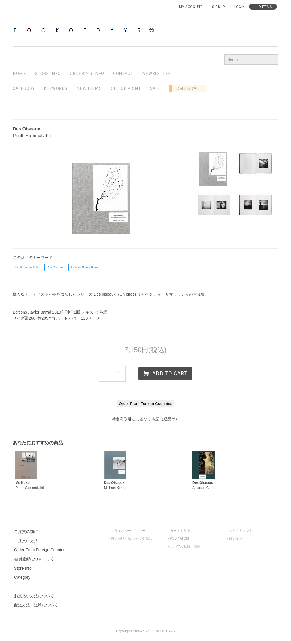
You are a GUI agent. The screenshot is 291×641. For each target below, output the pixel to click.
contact (123, 73)
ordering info (87, 73)
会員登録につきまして (34, 559)
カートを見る (180, 531)
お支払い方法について (34, 596)
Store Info (23, 568)
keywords (55, 88)
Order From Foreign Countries (41, 549)
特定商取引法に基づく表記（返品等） (145, 419)
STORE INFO (48, 73)
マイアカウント (241, 531)
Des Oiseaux (55, 267)
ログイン (235, 538)
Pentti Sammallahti (27, 267)
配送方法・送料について (36, 605)
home (19, 73)
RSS (173, 538)
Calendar (185, 88)
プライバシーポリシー (128, 531)
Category (24, 88)
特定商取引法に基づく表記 (131, 538)
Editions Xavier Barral (84, 267)
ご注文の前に (26, 531)
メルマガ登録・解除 (185, 546)
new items (89, 88)
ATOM (184, 538)
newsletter (156, 73)
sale (155, 88)
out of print (126, 88)
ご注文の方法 (26, 540)
